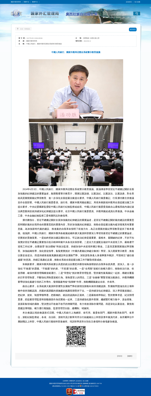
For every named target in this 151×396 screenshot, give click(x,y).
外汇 (124, 17)
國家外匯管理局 (16, 2)
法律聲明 (65, 381)
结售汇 (112, 17)
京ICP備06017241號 (73, 386)
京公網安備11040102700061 (90, 386)
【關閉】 (129, 356)
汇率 (128, 17)
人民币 (133, 17)
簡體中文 (26, 2)
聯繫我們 (72, 381)
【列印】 (119, 356)
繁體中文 (35, 2)
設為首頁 (129, 2)
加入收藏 (137, 2)
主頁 (21, 29)
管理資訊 (27, 29)
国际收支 (119, 17)
